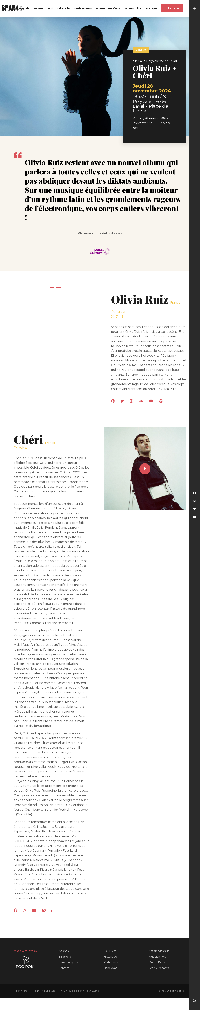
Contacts (22, 991)
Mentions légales (44, 991)
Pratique (151, 8)
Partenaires (111, 962)
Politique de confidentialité (80, 991)
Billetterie (172, 8)
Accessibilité (132, 8)
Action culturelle (58, 8)
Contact (64, 968)
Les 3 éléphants (159, 968)
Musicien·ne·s (83, 8)
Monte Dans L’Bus (108, 8)
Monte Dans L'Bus (160, 962)
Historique (110, 956)
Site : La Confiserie (171, 991)
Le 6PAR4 (110, 951)
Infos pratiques (68, 962)
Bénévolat (110, 968)
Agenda (24, 8)
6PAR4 (38, 8)
